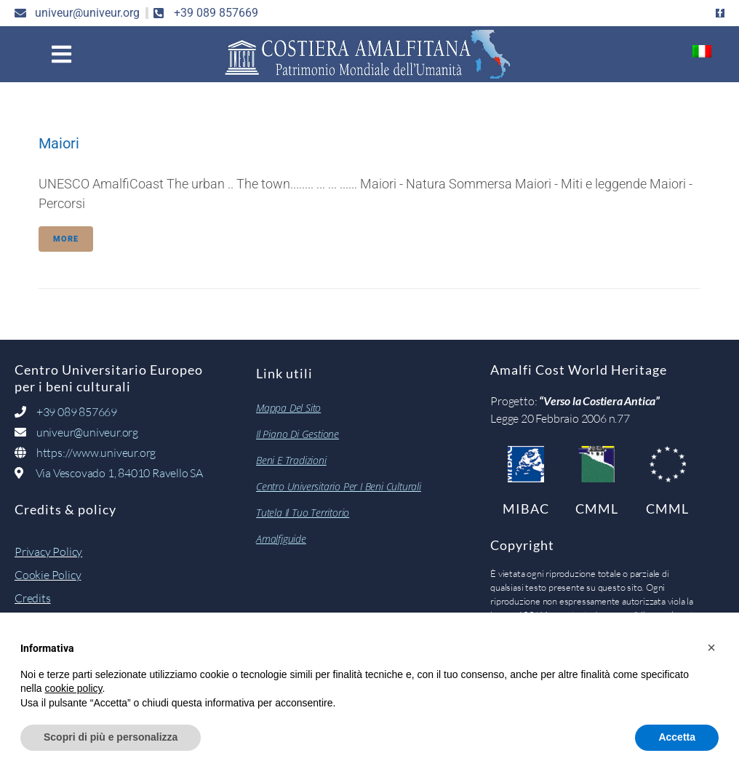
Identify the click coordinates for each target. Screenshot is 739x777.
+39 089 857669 (75, 412)
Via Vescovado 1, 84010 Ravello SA (119, 473)
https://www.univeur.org (96, 452)
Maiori (59, 143)
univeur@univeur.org (87, 432)
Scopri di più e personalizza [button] (110, 737)
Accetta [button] (676, 737)
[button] (61, 54)
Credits (33, 598)
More (66, 239)
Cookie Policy (48, 574)
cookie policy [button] (73, 688)
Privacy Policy (48, 551)
